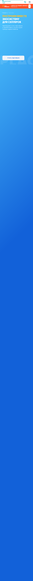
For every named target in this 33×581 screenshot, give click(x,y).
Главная (4, 12)
